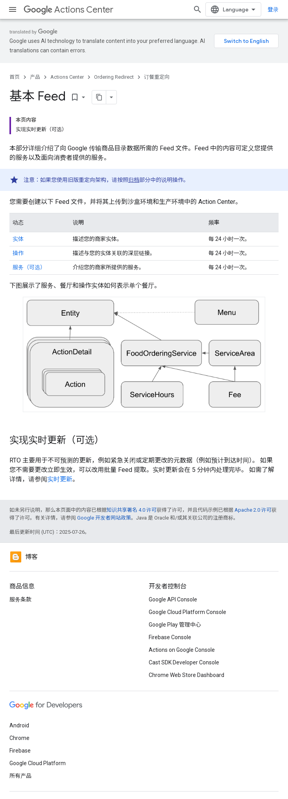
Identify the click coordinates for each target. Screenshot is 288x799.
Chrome (19, 738)
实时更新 (59, 479)
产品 (35, 77)
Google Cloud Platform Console (187, 612)
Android (19, 725)
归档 (133, 180)
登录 (273, 9)
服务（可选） (29, 267)
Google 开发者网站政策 (104, 518)
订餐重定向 (157, 77)
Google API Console (173, 599)
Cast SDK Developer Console (184, 662)
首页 (14, 77)
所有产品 (20, 776)
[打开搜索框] (197, 9)
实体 (18, 239)
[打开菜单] (12, 9)
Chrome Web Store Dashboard (186, 675)
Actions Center (68, 9)
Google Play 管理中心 (175, 624)
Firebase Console (170, 637)
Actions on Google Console (182, 650)
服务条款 (20, 599)
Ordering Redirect (114, 77)
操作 (18, 253)
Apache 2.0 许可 (252, 510)
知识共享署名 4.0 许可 (132, 510)
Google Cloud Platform (37, 763)
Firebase (20, 750)
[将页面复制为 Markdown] (99, 97)
